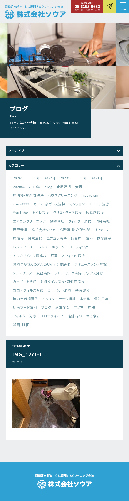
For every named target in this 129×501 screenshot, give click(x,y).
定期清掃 (64, 186)
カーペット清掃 (59, 290)
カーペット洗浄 (25, 281)
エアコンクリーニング (29, 221)
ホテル (85, 298)
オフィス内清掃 (73, 255)
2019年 (34, 186)
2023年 (66, 178)
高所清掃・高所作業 (75, 229)
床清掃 (18, 238)
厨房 (54, 255)
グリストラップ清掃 (67, 212)
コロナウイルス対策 (28, 290)
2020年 (19, 186)
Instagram (90, 195)
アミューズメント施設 (90, 264)
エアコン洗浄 (56, 238)
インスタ (48, 298)
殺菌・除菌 (21, 324)
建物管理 (57, 221)
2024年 (50, 178)
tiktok (42, 247)
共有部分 (82, 290)
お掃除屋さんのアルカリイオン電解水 (41, 264)
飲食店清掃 (95, 212)
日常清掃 (35, 238)
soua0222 (21, 203)
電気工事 (101, 298)
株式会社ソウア (44, 229)
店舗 (91, 307)
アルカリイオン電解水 (29, 255)
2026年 (19, 178)
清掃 (89, 238)
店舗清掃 (75, 316)
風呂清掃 (43, 272)
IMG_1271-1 (27, 354)
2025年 (34, 178)
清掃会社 (102, 221)
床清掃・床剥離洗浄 (28, 195)
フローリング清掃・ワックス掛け (79, 272)
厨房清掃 (20, 229)
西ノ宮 (79, 307)
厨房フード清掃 (25, 307)
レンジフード (22, 247)
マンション (77, 203)
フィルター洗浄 (24, 316)
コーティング (78, 247)
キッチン (58, 247)
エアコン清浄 (99, 203)
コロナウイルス (52, 316)
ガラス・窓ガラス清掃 (49, 203)
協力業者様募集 (25, 298)
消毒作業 (62, 307)
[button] (122, 6)
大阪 (78, 186)
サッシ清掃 (67, 298)
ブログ (46, 307)
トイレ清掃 (40, 212)
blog (48, 186)
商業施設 (104, 238)
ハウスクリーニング (62, 195)
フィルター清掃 (80, 221)
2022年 (81, 178)
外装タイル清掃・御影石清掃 (62, 281)
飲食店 (76, 238)
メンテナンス (22, 272)
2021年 (97, 178)
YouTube (20, 212)
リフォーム (102, 229)
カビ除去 (93, 316)
